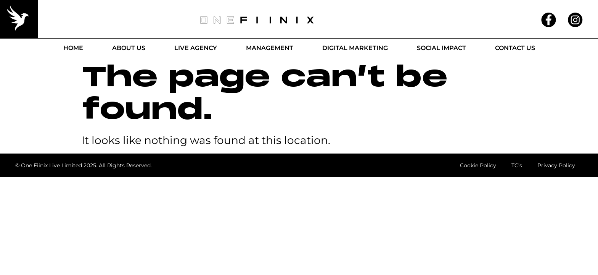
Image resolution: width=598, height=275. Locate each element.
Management (269, 48)
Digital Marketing (355, 48)
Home (73, 48)
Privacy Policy (556, 165)
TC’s (516, 165)
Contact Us (515, 48)
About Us (128, 48)
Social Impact (441, 48)
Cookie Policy (477, 165)
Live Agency (195, 48)
